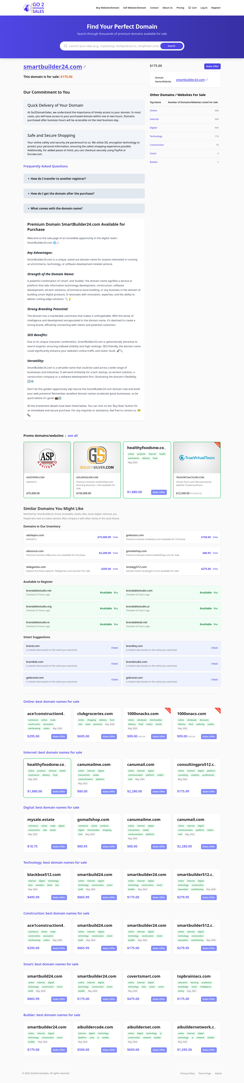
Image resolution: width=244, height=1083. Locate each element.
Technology (156, 136)
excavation (48, 724)
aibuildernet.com (144, 1027)
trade (52, 720)
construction (34, 724)
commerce (33, 720)
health (163, 454)
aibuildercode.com (95, 1027)
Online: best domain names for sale (51, 701)
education (182, 982)
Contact (154, 7)
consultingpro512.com (198, 764)
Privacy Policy (187, 1073)
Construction (157, 144)
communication (85, 779)
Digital (153, 127)
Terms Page (205, 1073)
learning (194, 982)
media (96, 775)
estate (53, 830)
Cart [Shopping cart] (192, 7)
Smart (153, 153)
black (49, 885)
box (57, 885)
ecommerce (133, 458)
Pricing (180, 7)
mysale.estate (41, 819)
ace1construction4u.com (51, 713)
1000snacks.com (143, 713)
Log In (204, 7)
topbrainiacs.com (194, 976)
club (80, 724)
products (141, 454)
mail (130, 779)
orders (46, 728)
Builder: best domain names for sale (52, 1015)
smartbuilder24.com (55, 66)
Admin (218, 1073)
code (92, 1037)
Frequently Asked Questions (46, 166)
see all (73, 435)
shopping (91, 720)
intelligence (205, 986)
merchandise (156, 720)
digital (101, 770)
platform (100, 779)
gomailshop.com (93, 819)
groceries (97, 724)
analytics (195, 775)
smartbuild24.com (94, 874)
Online (153, 110)
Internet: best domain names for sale (53, 752)
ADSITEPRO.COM (35, 477)
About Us (167, 7)
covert (152, 986)
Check (114, 647)
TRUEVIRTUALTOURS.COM (190, 477)
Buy (116, 592)
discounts (204, 720)
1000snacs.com (191, 713)
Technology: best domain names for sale (55, 862)
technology (53, 881)
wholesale (142, 720)
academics (206, 982)
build (80, 889)
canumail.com (141, 764)
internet (152, 454)
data (30, 885)
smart (109, 885)
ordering (200, 724)
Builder (154, 162)
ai (98, 1037)
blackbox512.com (44, 874)
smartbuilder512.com (198, 874)
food (155, 458)
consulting (183, 775)
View (115, 537)
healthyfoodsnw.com (147, 447)
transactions (84, 775)
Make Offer (212, 66)
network (147, 1037)
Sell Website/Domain (134, 7)
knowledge (183, 986)
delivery (146, 458)
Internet (154, 119)
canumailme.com (94, 764)
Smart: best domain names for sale (51, 964)
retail (87, 724)
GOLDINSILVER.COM (87, 477)
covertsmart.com (144, 976)
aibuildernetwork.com (198, 1027)
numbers (40, 885)
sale (45, 830)
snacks (159, 724)
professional (208, 775)
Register (216, 7)
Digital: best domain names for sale (51, 807)
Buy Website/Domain (107, 7)
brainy (181, 991)
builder (131, 889)
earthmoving (34, 728)
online (131, 454)
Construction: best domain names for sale (56, 913)
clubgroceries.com (95, 713)
